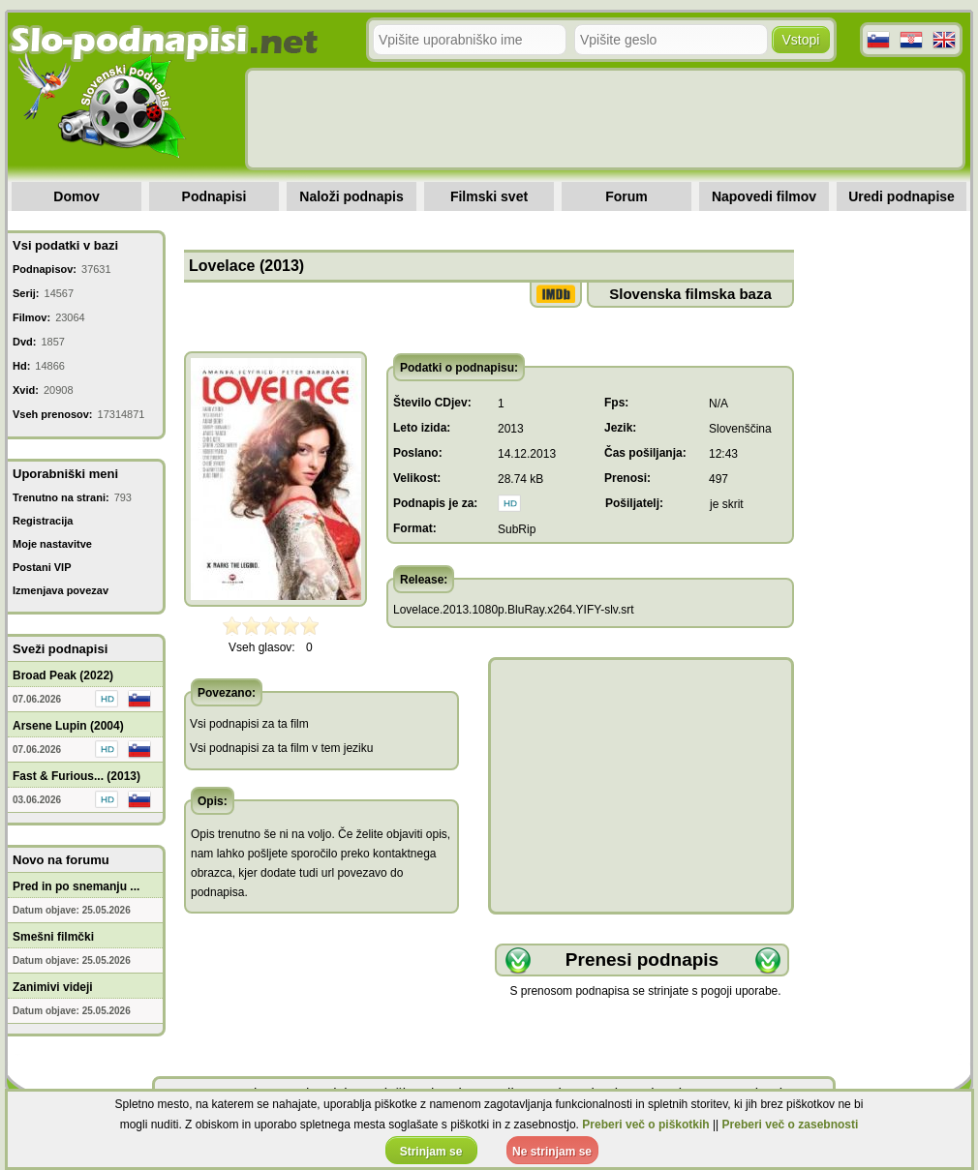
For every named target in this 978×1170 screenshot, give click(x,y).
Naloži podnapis (351, 196)
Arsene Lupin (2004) (68, 726)
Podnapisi (214, 196)
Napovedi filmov (764, 196)
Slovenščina (740, 428)
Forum (626, 196)
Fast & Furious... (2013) (76, 776)
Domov (76, 196)
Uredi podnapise (901, 196)
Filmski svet (489, 196)
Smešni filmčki (53, 937)
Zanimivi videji (53, 987)
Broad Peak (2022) (63, 675)
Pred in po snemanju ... (76, 886)
